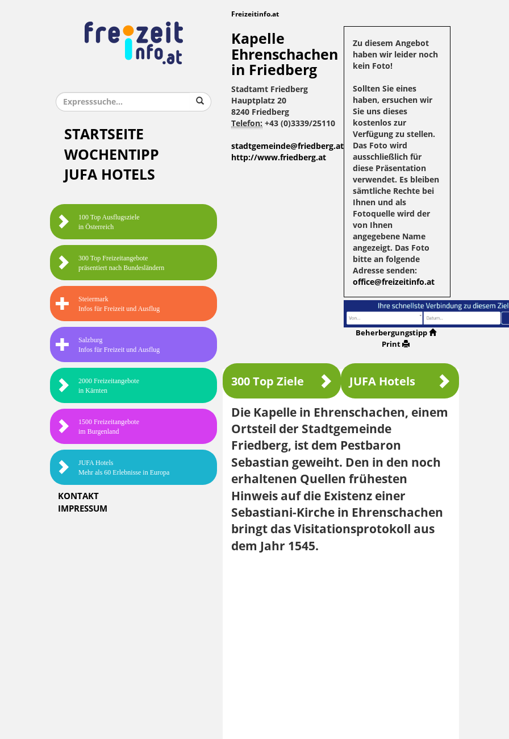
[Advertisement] (340, 645)
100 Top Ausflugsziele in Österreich (98, 222)
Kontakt (78, 496)
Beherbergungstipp (396, 333)
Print (396, 344)
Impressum (82, 509)
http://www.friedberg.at (278, 158)
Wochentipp (111, 155)
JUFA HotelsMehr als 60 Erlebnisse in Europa (112, 467)
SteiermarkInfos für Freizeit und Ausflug (108, 304)
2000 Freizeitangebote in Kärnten (97, 386)
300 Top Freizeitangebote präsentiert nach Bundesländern (110, 263)
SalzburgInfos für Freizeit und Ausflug (108, 345)
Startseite (104, 134)
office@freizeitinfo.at (394, 282)
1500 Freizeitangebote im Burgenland (97, 426)
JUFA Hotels (109, 175)
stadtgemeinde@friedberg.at (287, 146)
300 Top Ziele (281, 381)
